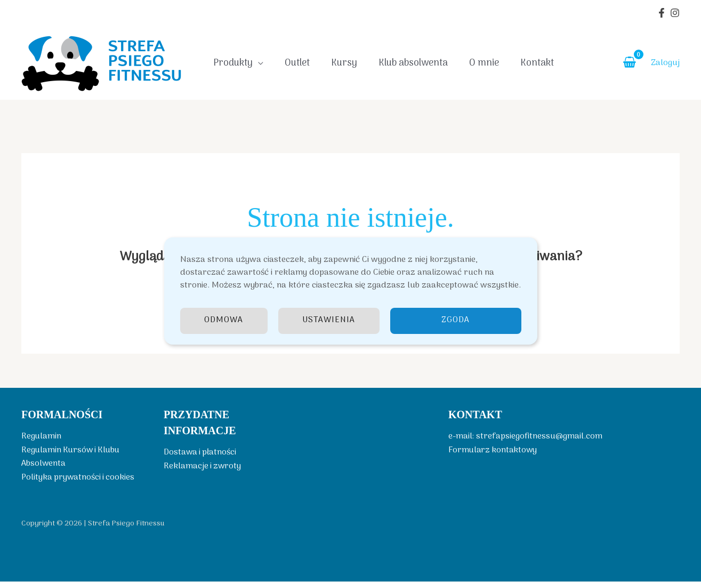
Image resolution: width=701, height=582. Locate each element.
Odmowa (224, 321)
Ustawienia (329, 321)
